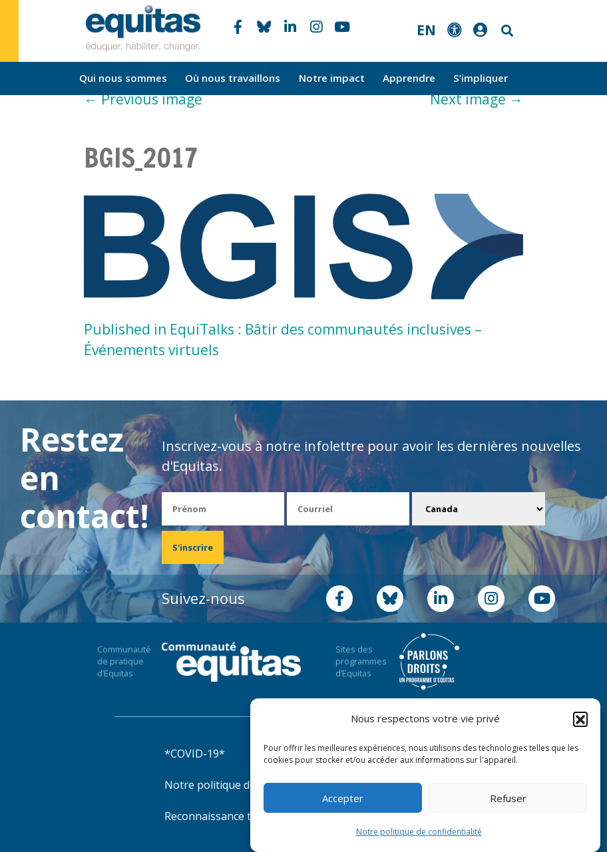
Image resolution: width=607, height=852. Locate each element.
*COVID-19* (194, 753)
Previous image (143, 99)
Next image (476, 99)
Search (506, 31)
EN (426, 30)
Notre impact (332, 77)
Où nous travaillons (232, 77)
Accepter (342, 798)
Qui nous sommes (123, 77)
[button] (580, 719)
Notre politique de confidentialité (419, 831)
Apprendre (409, 77)
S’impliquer (480, 77)
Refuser (508, 798)
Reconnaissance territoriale (233, 816)
